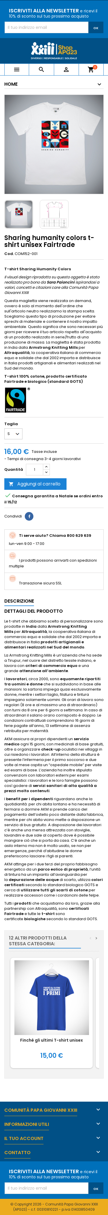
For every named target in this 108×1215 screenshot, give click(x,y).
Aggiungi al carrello (34, 484)
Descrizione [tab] (19, 601)
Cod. (9, 253)
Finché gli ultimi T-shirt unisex (51, 1040)
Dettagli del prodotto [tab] (33, 611)
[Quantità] (34, 469)
